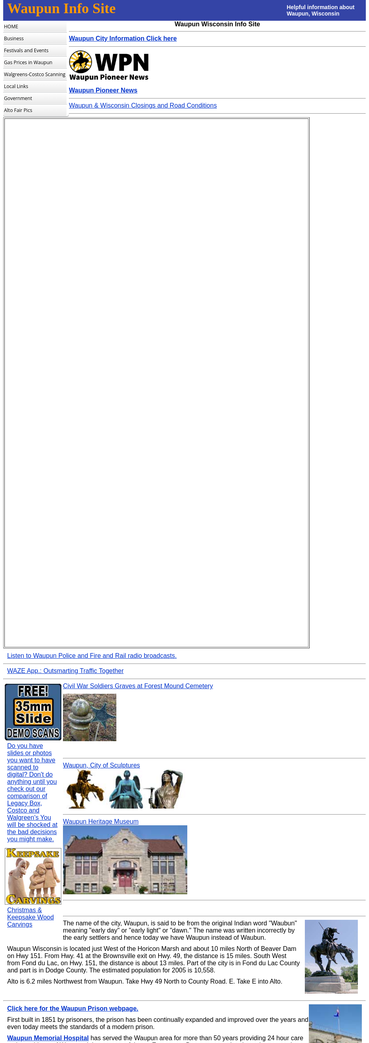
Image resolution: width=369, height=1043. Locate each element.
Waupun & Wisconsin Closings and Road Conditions (143, 105)
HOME (11, 26)
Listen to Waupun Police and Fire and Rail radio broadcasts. (92, 655)
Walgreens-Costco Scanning (34, 74)
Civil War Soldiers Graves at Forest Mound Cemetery (138, 686)
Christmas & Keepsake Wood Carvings (30, 917)
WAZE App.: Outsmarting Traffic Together (65, 670)
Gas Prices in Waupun (28, 62)
